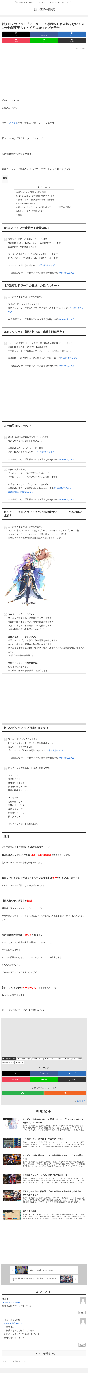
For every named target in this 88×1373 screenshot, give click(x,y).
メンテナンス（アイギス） (54, 1061)
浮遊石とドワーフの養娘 (73, 1061)
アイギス (13, 123)
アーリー (19, 1064)
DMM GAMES (38, 1061)
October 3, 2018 (66, 760)
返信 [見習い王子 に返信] (82, 1349)
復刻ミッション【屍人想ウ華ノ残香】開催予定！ (36, 200)
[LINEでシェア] (44, 40)
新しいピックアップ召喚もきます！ (31, 212)
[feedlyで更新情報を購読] (23, 1095)
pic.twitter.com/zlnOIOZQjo (20, 494)
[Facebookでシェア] (44, 34)
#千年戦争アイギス (48, 267)
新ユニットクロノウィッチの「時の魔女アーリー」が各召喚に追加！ (44, 208)
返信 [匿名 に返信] (82, 1316)
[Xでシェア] (16, 34)
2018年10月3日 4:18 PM (11, 1306)
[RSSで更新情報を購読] (65, 1095)
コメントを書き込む (44, 1357)
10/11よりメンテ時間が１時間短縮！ (31, 192)
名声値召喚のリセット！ (26, 204)
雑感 (18, 217)
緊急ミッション (8, 1064)
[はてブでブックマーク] (72, 34)
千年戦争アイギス (9, 1061)
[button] (72, 40)
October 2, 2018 (66, 275)
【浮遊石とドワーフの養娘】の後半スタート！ (35, 196)
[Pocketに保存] (16, 40)
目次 (41, 187)
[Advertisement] (44, 75)
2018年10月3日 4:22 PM (13, 1327)
